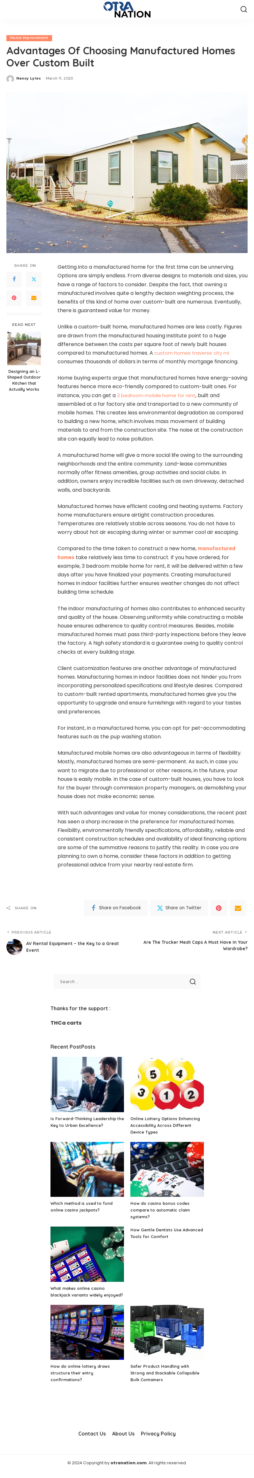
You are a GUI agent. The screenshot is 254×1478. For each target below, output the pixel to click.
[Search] (244, 9)
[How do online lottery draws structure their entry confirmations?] (87, 1339)
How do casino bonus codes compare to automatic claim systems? (163, 1210)
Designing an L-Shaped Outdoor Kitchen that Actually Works (24, 380)
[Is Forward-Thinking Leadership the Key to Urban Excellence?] (87, 1084)
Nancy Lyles (28, 78)
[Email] (34, 298)
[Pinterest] (14, 298)
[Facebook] (14, 279)
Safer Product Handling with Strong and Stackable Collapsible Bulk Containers (162, 1379)
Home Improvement (29, 38)
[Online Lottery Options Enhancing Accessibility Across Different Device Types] (167, 1084)
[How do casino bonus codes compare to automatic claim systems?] (167, 1169)
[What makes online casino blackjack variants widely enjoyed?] (87, 1254)
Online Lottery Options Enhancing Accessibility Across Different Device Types (165, 1125)
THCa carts (65, 1023)
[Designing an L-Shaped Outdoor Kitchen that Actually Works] (24, 348)
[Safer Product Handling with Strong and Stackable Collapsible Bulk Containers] (167, 1339)
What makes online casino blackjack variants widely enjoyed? (80, 1295)
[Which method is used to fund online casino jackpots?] (87, 1169)
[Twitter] (34, 279)
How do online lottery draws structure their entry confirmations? (82, 1379)
